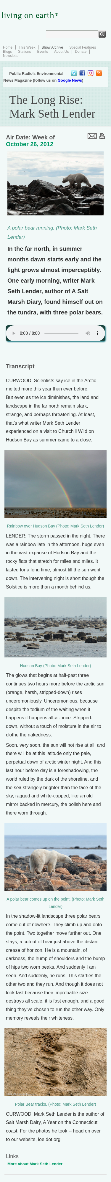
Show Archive (52, 47)
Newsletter (11, 56)
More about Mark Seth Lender (34, 1164)
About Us (61, 52)
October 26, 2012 (29, 144)
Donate (80, 52)
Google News (70, 80)
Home (7, 47)
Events (42, 52)
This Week (27, 47)
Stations (24, 52)
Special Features (82, 47)
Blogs (7, 52)
